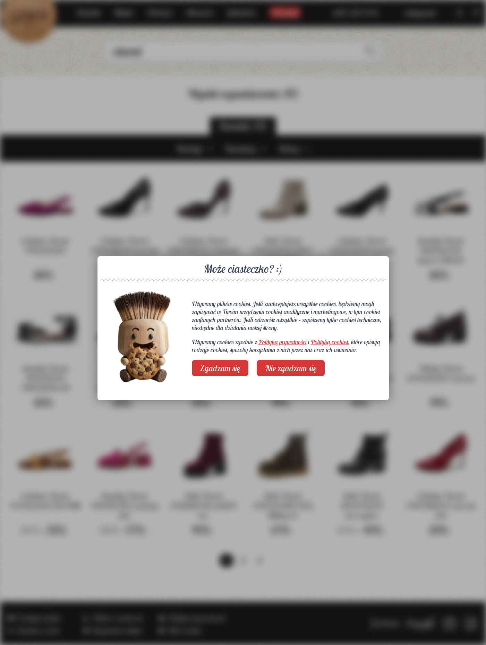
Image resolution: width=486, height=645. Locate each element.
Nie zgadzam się (290, 368)
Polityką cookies (329, 342)
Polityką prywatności (282, 342)
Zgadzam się (220, 368)
